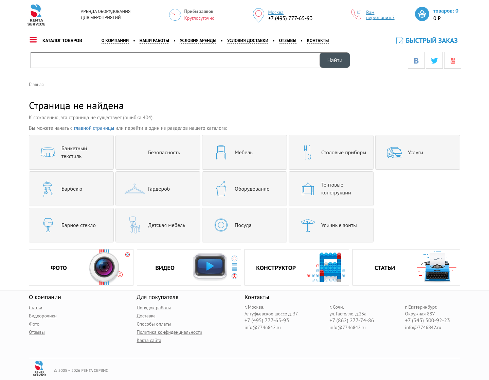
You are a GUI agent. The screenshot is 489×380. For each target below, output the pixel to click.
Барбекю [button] (58, 188)
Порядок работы (154, 308)
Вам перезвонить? (373, 15)
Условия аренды (198, 41)
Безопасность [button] (150, 152)
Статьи (35, 308)
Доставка (146, 316)
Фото (34, 324)
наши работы (154, 41)
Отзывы (287, 41)
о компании (115, 41)
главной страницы (94, 128)
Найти (334, 60)
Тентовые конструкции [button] (322, 188)
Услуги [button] (402, 152)
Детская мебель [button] (153, 225)
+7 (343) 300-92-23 (427, 320)
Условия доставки (247, 41)
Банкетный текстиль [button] (60, 152)
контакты (318, 41)
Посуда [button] (229, 225)
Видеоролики (43, 316)
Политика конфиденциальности (169, 332)
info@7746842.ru (262, 327)
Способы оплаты (154, 324)
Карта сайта (149, 340)
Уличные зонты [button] (325, 225)
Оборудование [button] (238, 188)
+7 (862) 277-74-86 (351, 320)
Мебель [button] (230, 152)
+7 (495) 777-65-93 (290, 18)
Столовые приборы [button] (330, 152)
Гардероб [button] (145, 188)
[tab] (71, 152)
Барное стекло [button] (65, 225)
